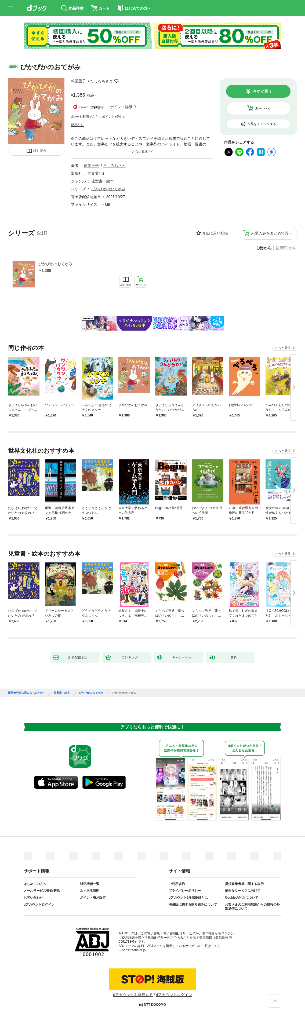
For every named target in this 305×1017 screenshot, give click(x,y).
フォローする (116, 81)
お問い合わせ (33, 897)
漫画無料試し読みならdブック (26, 693)
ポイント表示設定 (93, 897)
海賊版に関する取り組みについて (193, 904)
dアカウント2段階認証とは (188, 897)
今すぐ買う (262, 91)
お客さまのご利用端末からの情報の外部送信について (252, 907)
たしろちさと (101, 81)
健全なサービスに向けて (242, 890)
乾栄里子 (78, 81)
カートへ (262, 108)
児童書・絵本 (102, 181)
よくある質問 (89, 890)
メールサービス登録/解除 (42, 890)
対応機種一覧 (89, 884)
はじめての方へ (35, 884)
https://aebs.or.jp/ (134, 950)
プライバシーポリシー (185, 890)
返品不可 (77, 125)
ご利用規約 (177, 884)
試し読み (39, 151)
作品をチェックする (261, 124)
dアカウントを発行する (133, 995)
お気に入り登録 (215, 233)
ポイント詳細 (121, 107)
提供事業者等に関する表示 (244, 884)
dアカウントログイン (39, 904)
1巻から (264, 248)
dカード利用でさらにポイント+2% (96, 117)
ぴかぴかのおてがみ (55, 264)
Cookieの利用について (241, 897)
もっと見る (283, 348)
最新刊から (286, 248)
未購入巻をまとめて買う (271, 233)
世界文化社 (97, 173)
